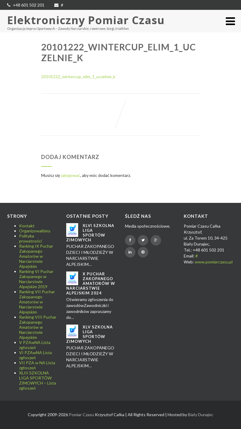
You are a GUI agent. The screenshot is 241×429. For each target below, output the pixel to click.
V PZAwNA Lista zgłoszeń (34, 345)
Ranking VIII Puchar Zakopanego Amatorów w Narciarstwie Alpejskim (37, 327)
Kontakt (27, 225)
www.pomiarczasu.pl (214, 261)
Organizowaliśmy (34, 230)
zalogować (70, 175)
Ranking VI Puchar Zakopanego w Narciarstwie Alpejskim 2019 (36, 279)
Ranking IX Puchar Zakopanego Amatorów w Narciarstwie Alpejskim (36, 256)
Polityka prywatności (30, 238)
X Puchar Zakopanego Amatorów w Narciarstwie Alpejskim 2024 (90, 283)
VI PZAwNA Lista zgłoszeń (35, 355)
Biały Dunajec (200, 414)
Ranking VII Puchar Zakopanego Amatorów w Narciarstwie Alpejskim (37, 301)
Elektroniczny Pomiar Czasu (86, 20)
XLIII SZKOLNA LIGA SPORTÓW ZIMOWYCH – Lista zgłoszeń (37, 380)
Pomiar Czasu (81, 414)
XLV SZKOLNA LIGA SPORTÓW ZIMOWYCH (89, 334)
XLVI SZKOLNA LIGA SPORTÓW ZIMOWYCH (90, 232)
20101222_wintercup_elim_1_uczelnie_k (78, 76)
